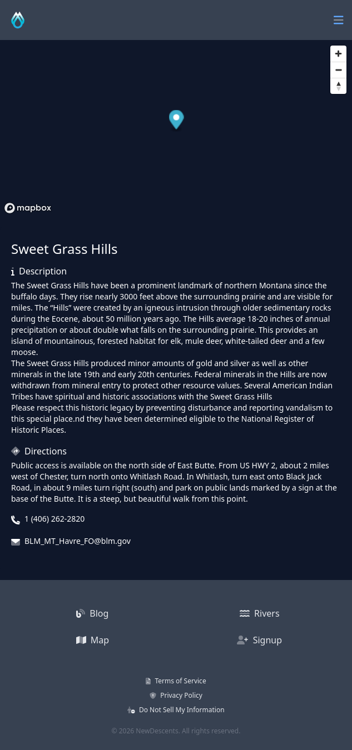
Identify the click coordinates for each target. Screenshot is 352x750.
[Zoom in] (338, 54)
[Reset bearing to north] (338, 86)
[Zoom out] (338, 70)
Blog (92, 613)
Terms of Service (176, 681)
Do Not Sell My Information (175, 709)
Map (93, 640)
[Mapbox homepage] (27, 208)
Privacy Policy (176, 695)
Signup (259, 640)
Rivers (260, 613)
